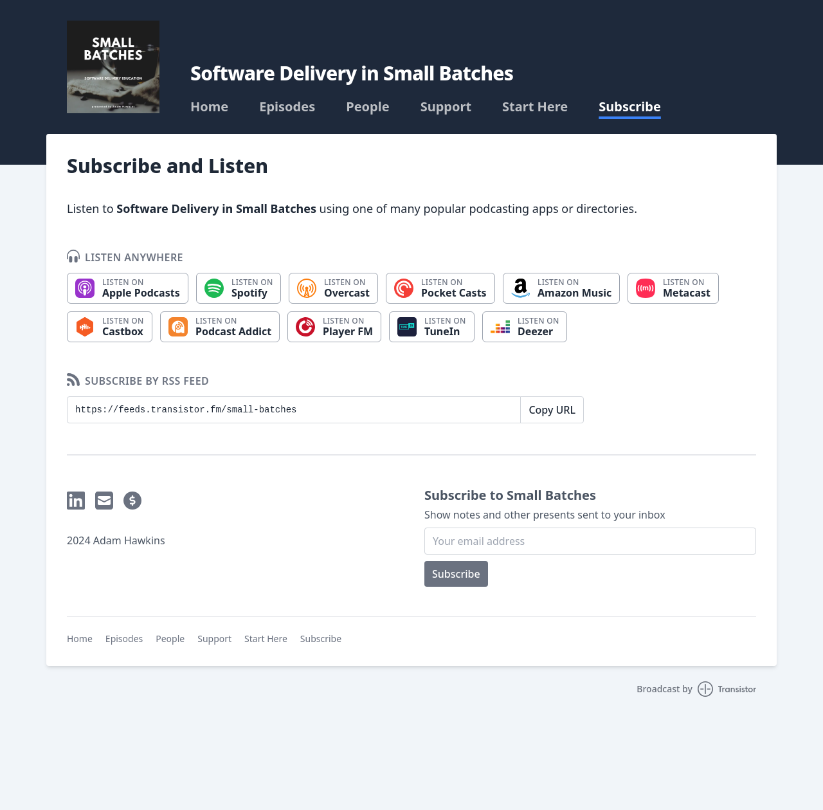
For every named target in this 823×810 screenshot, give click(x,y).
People (367, 106)
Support (446, 106)
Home (209, 106)
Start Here (535, 106)
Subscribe (630, 106)
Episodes (287, 106)
